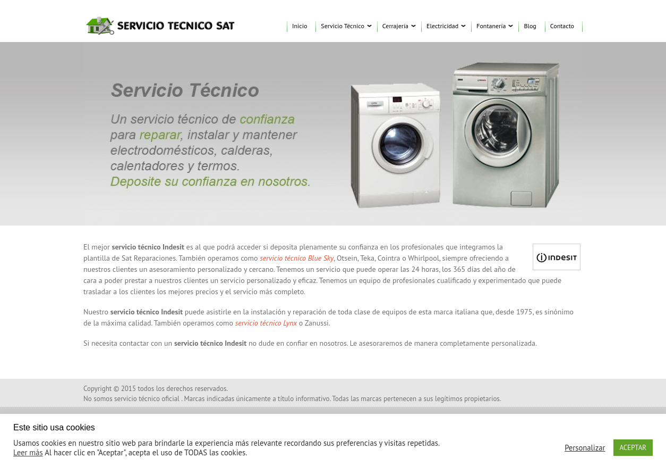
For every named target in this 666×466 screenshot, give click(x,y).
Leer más (28, 452)
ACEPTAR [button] (633, 447)
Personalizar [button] (585, 448)
